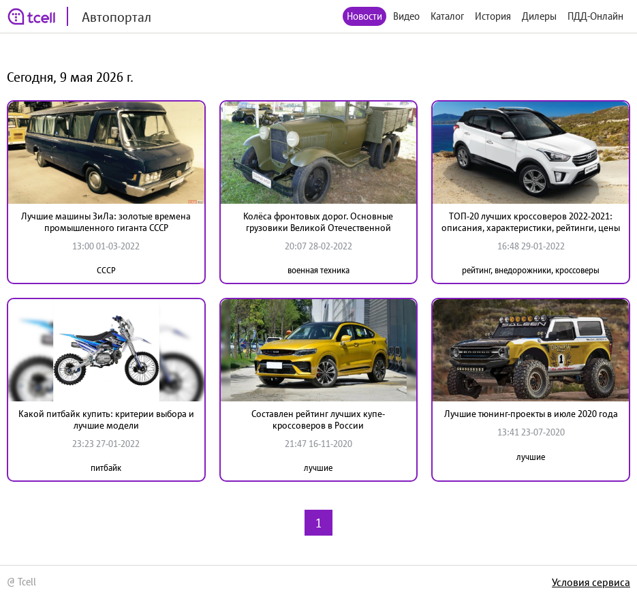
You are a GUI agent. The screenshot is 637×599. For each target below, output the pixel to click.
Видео (406, 16)
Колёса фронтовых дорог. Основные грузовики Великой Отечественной (318, 222)
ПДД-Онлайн (595, 16)
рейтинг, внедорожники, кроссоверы (531, 270)
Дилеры (539, 16)
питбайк (106, 468)
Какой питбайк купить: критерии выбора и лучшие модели (106, 419)
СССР (106, 270)
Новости (364, 16)
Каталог (447, 16)
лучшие (318, 468)
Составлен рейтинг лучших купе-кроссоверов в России (318, 419)
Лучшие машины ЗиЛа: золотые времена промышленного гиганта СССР (106, 222)
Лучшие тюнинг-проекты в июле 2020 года (531, 413)
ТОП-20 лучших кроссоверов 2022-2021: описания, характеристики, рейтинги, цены (530, 222)
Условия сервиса (591, 582)
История (493, 16)
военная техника (318, 270)
